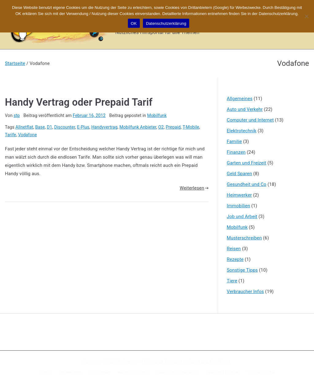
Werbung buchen (223, 372)
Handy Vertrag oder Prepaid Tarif (78, 102)
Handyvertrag (104, 127)
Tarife (10, 134)
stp (16, 115)
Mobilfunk (157, 115)
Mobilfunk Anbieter (138, 127)
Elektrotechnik (242, 131)
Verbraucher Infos (245, 291)
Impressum (70, 372)
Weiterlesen (194, 188)
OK (134, 23)
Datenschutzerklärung (177, 372)
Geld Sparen (239, 173)
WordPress (220, 361)
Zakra (194, 361)
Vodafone (27, 134)
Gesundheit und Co (246, 184)
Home (46, 372)
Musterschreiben (244, 238)
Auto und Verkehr (245, 109)
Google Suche (260, 372)
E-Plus (83, 127)
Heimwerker (239, 195)
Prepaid (173, 127)
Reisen (234, 248)
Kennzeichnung (133, 372)
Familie (234, 141)
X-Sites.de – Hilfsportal (140, 361)
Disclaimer (100, 372)
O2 (161, 127)
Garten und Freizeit (246, 163)
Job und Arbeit (242, 216)
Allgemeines (240, 98)
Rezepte (235, 259)
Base (40, 127)
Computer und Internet (250, 120)
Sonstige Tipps (242, 270)
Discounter (64, 127)
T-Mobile (190, 127)
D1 (49, 127)
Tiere (232, 281)
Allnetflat (24, 127)
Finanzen (236, 152)
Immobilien (238, 206)
